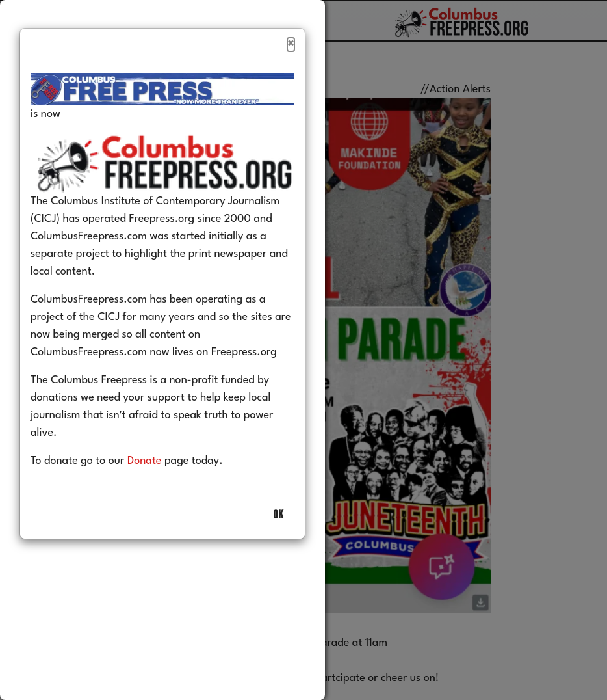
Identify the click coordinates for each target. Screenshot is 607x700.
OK (278, 515)
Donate (144, 460)
